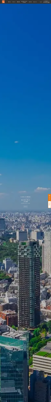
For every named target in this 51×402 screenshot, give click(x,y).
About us (25, 206)
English (41, 1)
